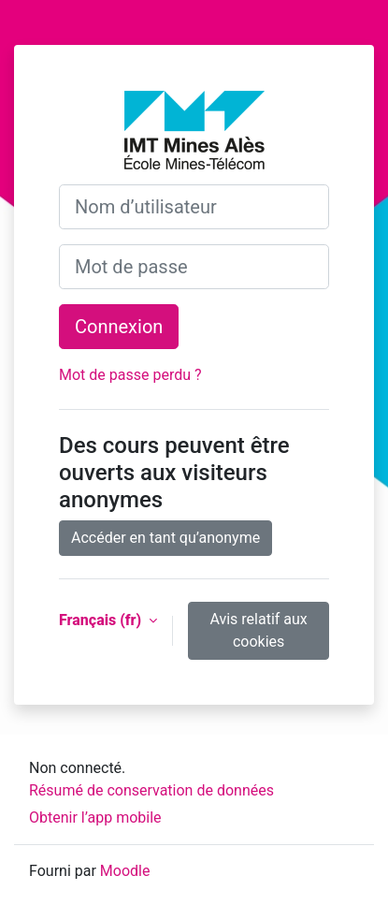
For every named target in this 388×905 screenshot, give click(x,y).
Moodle (125, 871)
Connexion (119, 326)
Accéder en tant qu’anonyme (165, 538)
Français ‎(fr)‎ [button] (102, 620)
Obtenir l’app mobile (95, 817)
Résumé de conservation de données (151, 790)
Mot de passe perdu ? (130, 375)
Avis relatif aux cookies (258, 630)
